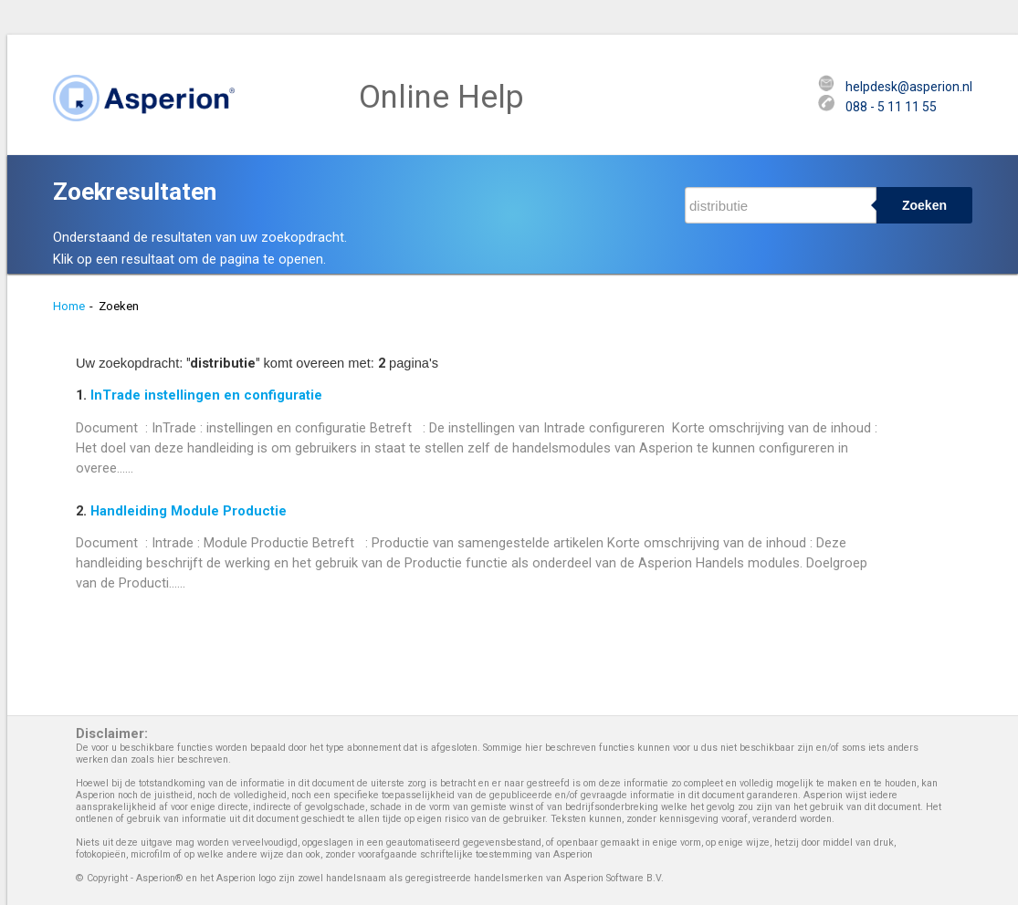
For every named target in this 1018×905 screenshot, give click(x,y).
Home (69, 306)
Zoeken (924, 205)
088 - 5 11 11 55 (891, 106)
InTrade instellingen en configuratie (206, 395)
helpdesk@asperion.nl (908, 86)
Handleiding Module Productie (188, 511)
